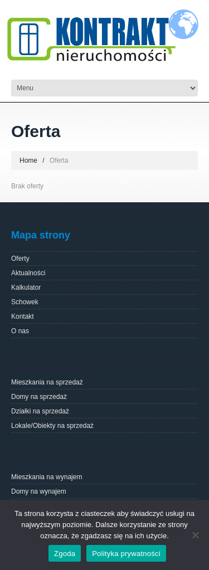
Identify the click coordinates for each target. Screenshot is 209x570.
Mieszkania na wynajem (46, 477)
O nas (20, 331)
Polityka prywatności (126, 553)
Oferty (20, 258)
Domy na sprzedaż (39, 397)
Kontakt (22, 316)
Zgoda (64, 553)
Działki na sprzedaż (40, 411)
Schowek (24, 302)
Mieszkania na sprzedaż (47, 382)
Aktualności (28, 273)
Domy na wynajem (38, 491)
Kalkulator (26, 287)
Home (28, 160)
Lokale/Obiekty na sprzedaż (52, 426)
